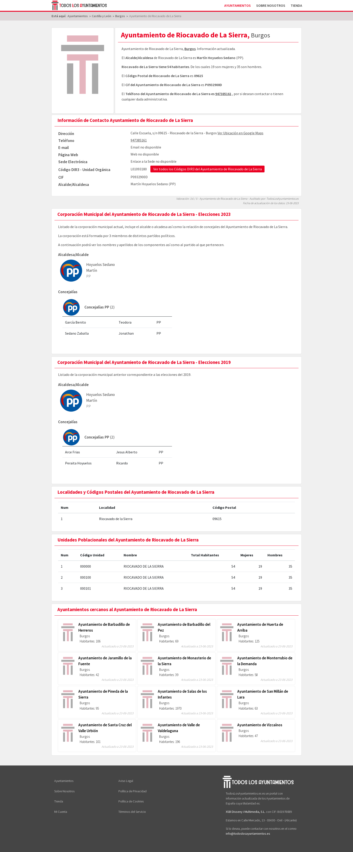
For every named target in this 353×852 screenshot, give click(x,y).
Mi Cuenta (60, 812)
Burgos (190, 48)
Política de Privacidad (132, 791)
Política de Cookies (131, 801)
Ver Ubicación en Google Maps (240, 133)
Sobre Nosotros (270, 5)
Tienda (296, 5)
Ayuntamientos (237, 5)
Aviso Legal (125, 781)
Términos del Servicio (132, 812)
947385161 (223, 93)
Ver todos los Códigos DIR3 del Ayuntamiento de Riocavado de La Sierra (207, 169)
